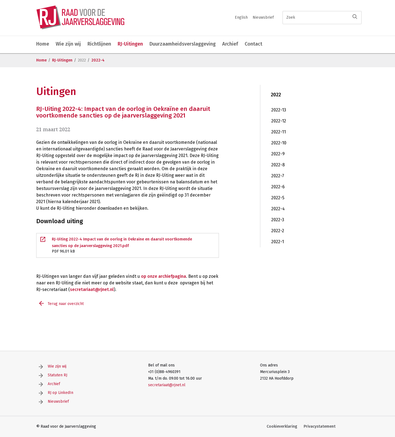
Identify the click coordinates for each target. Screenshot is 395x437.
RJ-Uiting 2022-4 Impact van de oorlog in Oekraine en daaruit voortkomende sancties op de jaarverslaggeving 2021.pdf (127, 246)
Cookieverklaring (282, 426)
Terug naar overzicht (66, 303)
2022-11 (278, 132)
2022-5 (277, 197)
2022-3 (277, 219)
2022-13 (278, 110)
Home (42, 44)
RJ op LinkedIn (60, 392)
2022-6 (278, 186)
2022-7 (277, 175)
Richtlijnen (99, 44)
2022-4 (98, 60)
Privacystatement (319, 426)
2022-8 (278, 164)
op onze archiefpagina (163, 276)
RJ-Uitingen (130, 44)
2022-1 (277, 241)
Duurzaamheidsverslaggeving (182, 44)
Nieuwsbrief (263, 17)
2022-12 (278, 121)
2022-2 (277, 230)
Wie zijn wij (68, 44)
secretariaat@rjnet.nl (92, 289)
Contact (253, 44)
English (241, 17)
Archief (230, 44)
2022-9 (278, 153)
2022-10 (278, 142)
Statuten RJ (57, 375)
